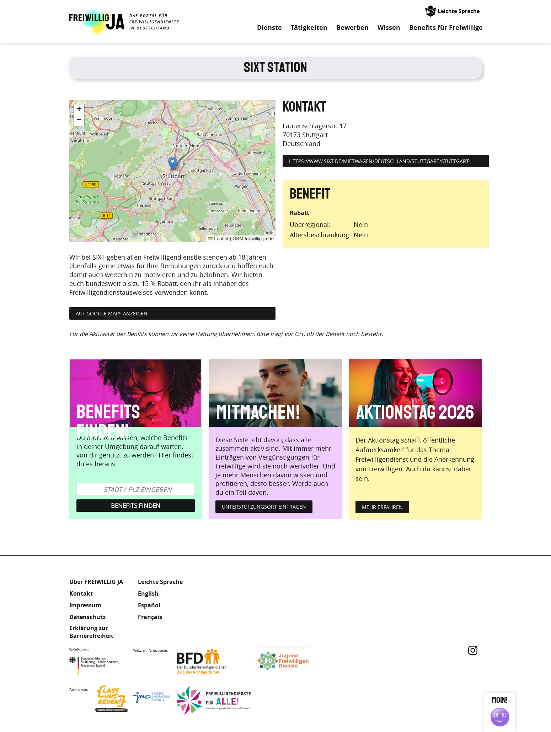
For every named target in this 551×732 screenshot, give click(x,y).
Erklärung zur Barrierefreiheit (91, 632)
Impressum (85, 605)
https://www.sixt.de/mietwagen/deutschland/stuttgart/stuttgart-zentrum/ (379, 165)
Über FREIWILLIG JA (96, 582)
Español (149, 605)
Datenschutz (87, 617)
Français (150, 617)
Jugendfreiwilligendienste (294, 661)
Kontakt (81, 593)
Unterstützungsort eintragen (264, 506)
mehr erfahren (382, 507)
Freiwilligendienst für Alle (214, 700)
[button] (172, 164)
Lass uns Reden (132, 700)
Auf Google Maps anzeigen (112, 313)
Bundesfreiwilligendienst (212, 661)
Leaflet (218, 238)
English (148, 593)
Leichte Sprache (452, 11)
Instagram (472, 650)
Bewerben (352, 28)
